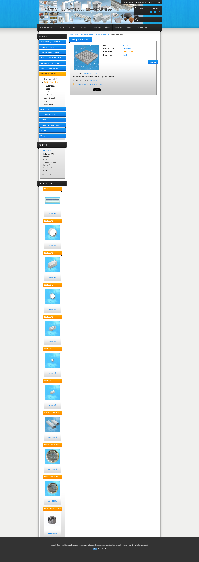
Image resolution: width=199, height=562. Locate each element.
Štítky (75, 84)
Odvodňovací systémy (87, 34)
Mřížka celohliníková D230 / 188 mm (51, 445)
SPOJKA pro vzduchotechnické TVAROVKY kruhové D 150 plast (51, 221)
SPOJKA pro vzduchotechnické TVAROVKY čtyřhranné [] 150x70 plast (51, 317)
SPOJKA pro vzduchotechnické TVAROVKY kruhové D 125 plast (51, 285)
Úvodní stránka (128, 2)
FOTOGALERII (94, 80)
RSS (152, 2)
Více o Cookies (102, 549)
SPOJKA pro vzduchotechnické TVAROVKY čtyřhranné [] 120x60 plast (51, 381)
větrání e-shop (73, 34)
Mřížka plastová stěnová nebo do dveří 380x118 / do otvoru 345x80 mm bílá (52, 189)
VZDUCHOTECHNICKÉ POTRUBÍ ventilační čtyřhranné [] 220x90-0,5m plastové (52, 413)
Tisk (159, 2)
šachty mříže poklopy (102, 34)
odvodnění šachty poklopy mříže (90, 84)
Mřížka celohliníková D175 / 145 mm (51, 477)
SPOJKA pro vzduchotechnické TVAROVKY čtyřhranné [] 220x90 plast (51, 253)
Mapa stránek (142, 2)
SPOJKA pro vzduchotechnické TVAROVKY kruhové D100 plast (51, 349)
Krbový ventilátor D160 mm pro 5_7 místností (52, 509)
